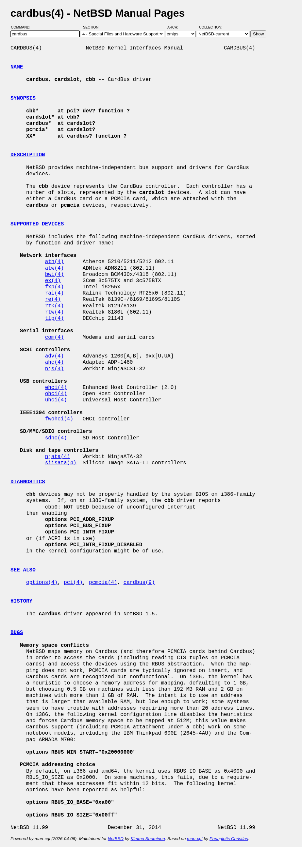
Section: (92, 27)
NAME (16, 67)
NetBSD (116, 838)
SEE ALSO (23, 570)
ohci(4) (56, 393)
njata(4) (57, 456)
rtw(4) (54, 312)
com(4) (54, 337)
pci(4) (73, 582)
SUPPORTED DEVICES (37, 224)
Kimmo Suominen (147, 838)
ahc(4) (54, 362)
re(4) (53, 299)
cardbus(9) (139, 582)
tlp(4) (54, 318)
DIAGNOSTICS (27, 482)
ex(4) (53, 280)
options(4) (42, 582)
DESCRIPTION (27, 155)
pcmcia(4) (103, 582)
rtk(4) (54, 306)
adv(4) (54, 356)
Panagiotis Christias (229, 838)
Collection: (210, 27)
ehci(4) (56, 387)
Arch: (175, 27)
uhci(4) (56, 400)
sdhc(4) (56, 438)
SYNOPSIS (23, 98)
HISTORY (21, 601)
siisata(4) (60, 463)
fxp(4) (54, 287)
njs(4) (54, 369)
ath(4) (54, 261)
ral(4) (54, 293)
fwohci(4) (59, 419)
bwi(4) (54, 274)
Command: (22, 27)
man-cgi (194, 838)
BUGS (16, 632)
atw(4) (54, 268)
